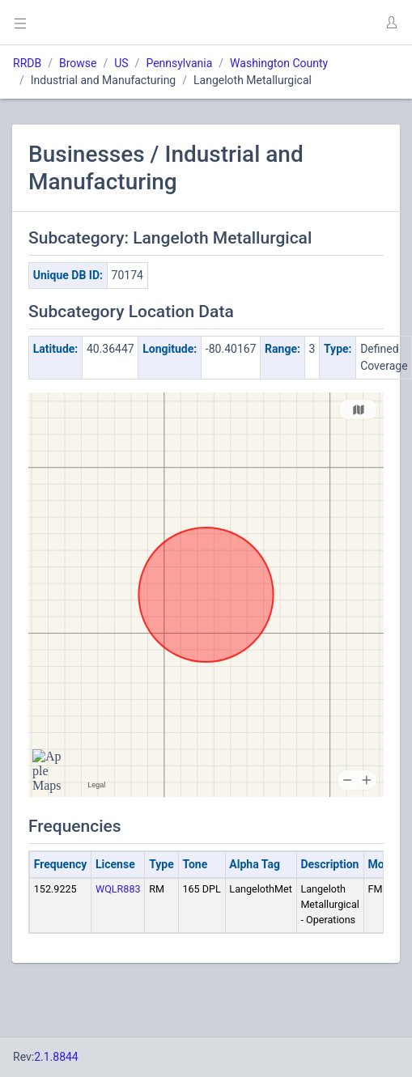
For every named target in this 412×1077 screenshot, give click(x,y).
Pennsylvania (179, 63)
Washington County (279, 63)
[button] (391, 22)
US (121, 63)
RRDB (27, 63)
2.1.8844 (56, 1056)
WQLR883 (118, 889)
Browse (77, 63)
